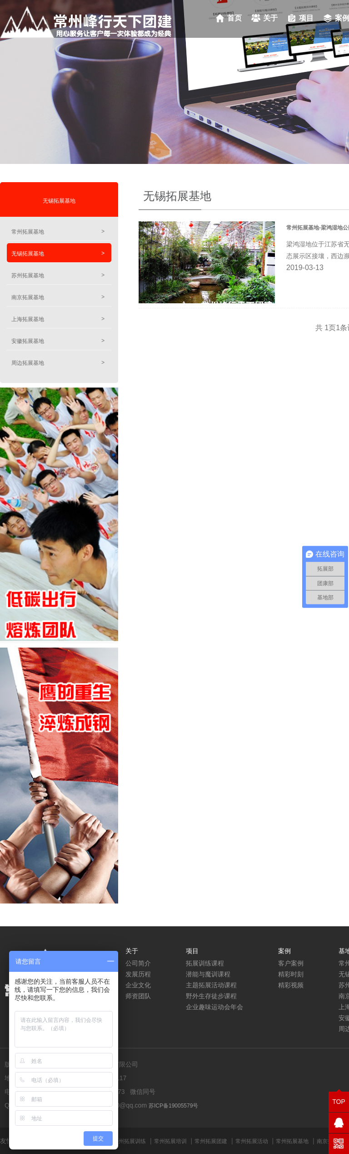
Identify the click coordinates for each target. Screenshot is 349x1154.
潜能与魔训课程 (208, 974)
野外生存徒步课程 (211, 996)
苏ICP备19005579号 (173, 1106)
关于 (270, 18)
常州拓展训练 (129, 1141)
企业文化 (138, 985)
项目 (306, 18)
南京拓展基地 (58, 297)
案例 (284, 951)
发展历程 (138, 974)
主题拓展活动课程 (211, 985)
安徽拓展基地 (58, 340)
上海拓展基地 (58, 319)
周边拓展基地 (58, 362)
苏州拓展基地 (58, 275)
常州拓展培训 (170, 1141)
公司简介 (138, 963)
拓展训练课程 (205, 963)
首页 (234, 18)
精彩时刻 (291, 974)
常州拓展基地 (58, 231)
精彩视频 (291, 985)
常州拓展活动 (251, 1141)
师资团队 (138, 996)
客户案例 (291, 963)
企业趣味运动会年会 (214, 1007)
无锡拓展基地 (59, 201)
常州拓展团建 (210, 1141)
